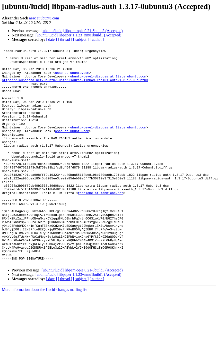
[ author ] (97, 39)
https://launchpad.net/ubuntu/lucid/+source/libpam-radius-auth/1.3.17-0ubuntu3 (75, 86)
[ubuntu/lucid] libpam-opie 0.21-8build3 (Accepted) (82, 31)
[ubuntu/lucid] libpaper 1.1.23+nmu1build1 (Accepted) (78, 35)
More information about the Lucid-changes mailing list (44, 332)
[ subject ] (81, 39)
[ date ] (51, 39)
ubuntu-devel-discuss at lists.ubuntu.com (108, 82)
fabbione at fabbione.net (100, 222)
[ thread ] (65, 39)
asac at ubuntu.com (44, 18)
